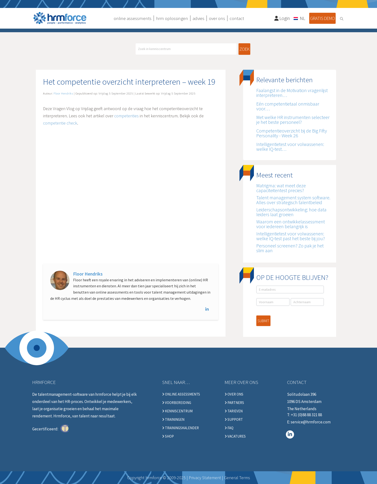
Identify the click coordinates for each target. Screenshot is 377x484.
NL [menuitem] (302, 18)
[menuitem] (299, 18)
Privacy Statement (205, 477)
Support (234, 419)
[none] (299, 18)
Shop (168, 436)
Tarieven (234, 411)
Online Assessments (181, 394)
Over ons (234, 394)
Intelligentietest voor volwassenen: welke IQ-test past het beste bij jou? (290, 236)
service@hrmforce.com (311, 422)
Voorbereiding (176, 403)
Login (282, 18)
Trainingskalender (180, 428)
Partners (234, 403)
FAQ (229, 428)
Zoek (244, 49)
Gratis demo (322, 18)
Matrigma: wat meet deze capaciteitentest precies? (281, 187)
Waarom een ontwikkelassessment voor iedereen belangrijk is (290, 224)
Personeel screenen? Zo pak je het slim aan (290, 248)
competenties (126, 116)
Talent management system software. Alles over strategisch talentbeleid (293, 200)
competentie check (60, 123)
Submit (263, 320)
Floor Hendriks (88, 274)
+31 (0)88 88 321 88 (306, 414)
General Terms (237, 477)
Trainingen (173, 419)
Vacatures (235, 436)
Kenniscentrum (177, 411)
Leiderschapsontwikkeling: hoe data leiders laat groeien (291, 212)
